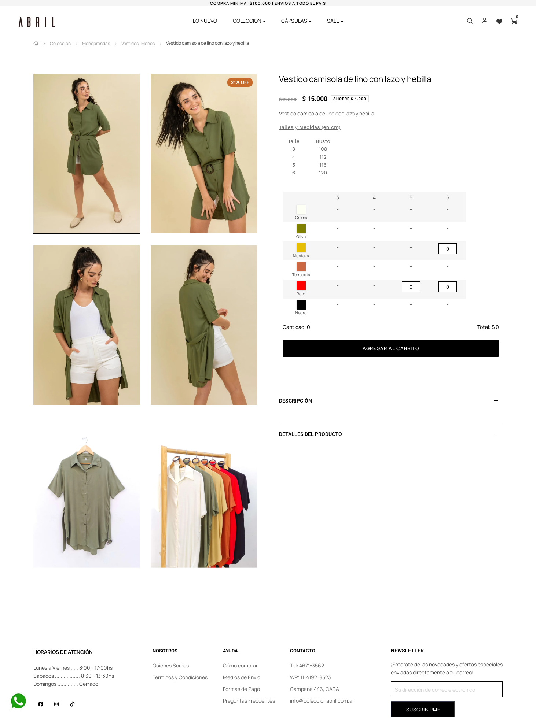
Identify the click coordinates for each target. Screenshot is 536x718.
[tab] (391, 401)
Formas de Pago (241, 688)
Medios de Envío (241, 677)
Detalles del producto (310, 434)
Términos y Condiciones (180, 677)
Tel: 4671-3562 (307, 665)
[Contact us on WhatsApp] (18, 701)
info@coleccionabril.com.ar (322, 700)
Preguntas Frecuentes (249, 700)
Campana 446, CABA (314, 688)
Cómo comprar (240, 665)
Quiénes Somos (171, 665)
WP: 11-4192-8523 (310, 677)
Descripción (295, 401)
